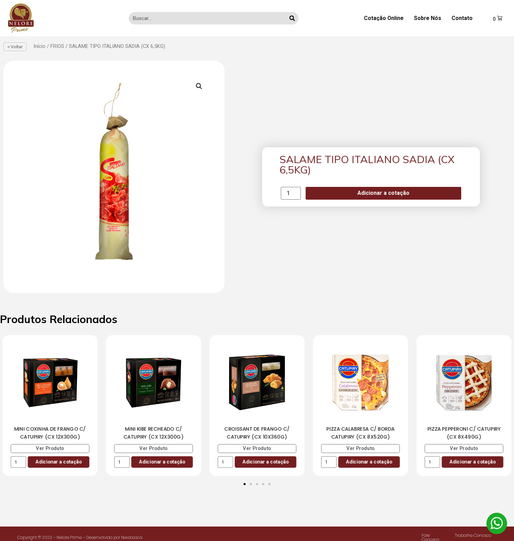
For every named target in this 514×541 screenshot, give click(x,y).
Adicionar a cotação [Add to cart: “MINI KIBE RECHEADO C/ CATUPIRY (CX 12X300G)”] (162, 461)
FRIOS (57, 46)
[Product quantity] (291, 193)
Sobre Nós (427, 18)
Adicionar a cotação (383, 193)
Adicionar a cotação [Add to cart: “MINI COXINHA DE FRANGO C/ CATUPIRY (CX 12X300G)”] (58, 461)
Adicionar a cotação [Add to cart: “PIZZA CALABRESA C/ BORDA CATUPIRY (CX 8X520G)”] (369, 461)
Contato (462, 18)
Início (39, 46)
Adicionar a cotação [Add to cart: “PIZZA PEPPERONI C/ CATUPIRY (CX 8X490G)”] (472, 461)
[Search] (292, 18)
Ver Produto (50, 448)
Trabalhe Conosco (473, 535)
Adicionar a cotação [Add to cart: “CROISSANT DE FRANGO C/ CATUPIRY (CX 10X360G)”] (265, 461)
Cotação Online (384, 18)
